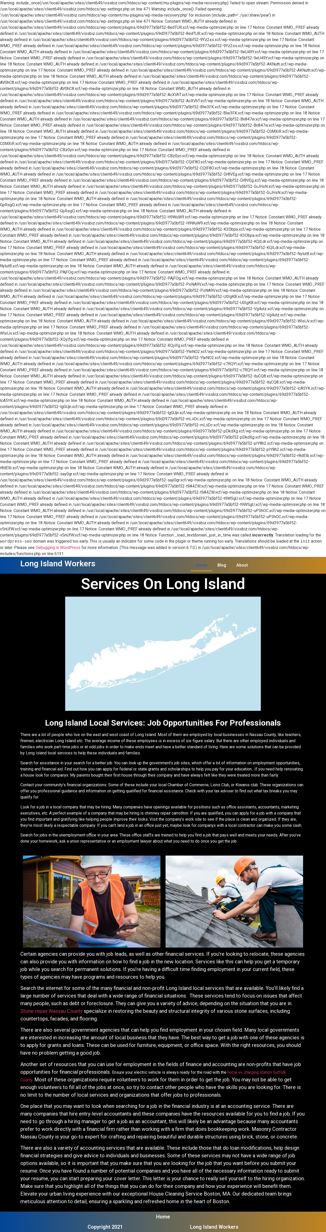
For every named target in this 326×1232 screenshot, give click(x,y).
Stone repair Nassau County (51, 1011)
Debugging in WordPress (58, 547)
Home (201, 565)
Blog (222, 565)
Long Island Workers (57, 563)
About (242, 565)
